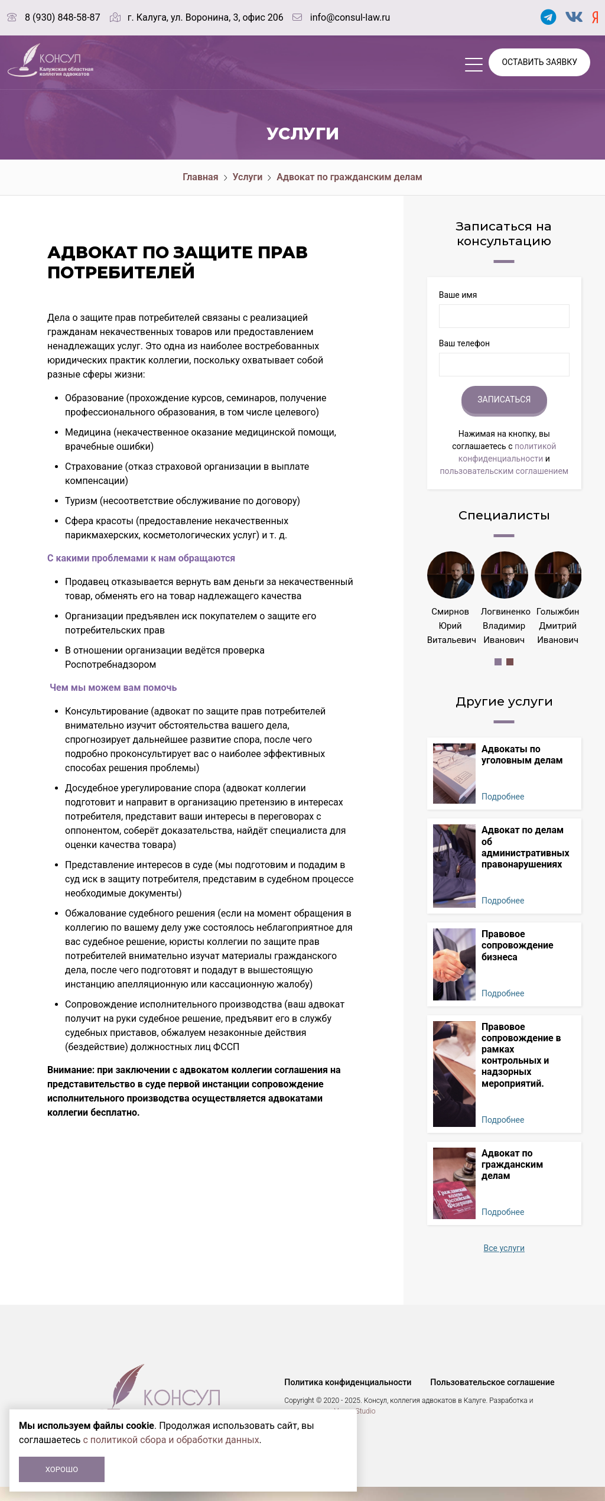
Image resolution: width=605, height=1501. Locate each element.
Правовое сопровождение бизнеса (518, 959)
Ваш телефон (464, 343)
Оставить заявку (539, 62)
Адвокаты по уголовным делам (522, 769)
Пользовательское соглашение (490, 1396)
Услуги (248, 177)
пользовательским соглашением (504, 471)
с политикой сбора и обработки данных (171, 1439)
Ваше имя (458, 295)
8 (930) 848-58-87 (62, 17)
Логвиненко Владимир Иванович (506, 625)
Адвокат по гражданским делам (349, 177)
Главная (200, 177)
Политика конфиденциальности (346, 1396)
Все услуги (504, 1262)
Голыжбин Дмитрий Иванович (558, 625)
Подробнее (503, 811)
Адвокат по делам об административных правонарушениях (526, 861)
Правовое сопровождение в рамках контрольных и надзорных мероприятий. (521, 1069)
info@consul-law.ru (350, 17)
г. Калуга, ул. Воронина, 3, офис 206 (205, 17)
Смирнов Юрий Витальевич (451, 625)
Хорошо (61, 1469)
